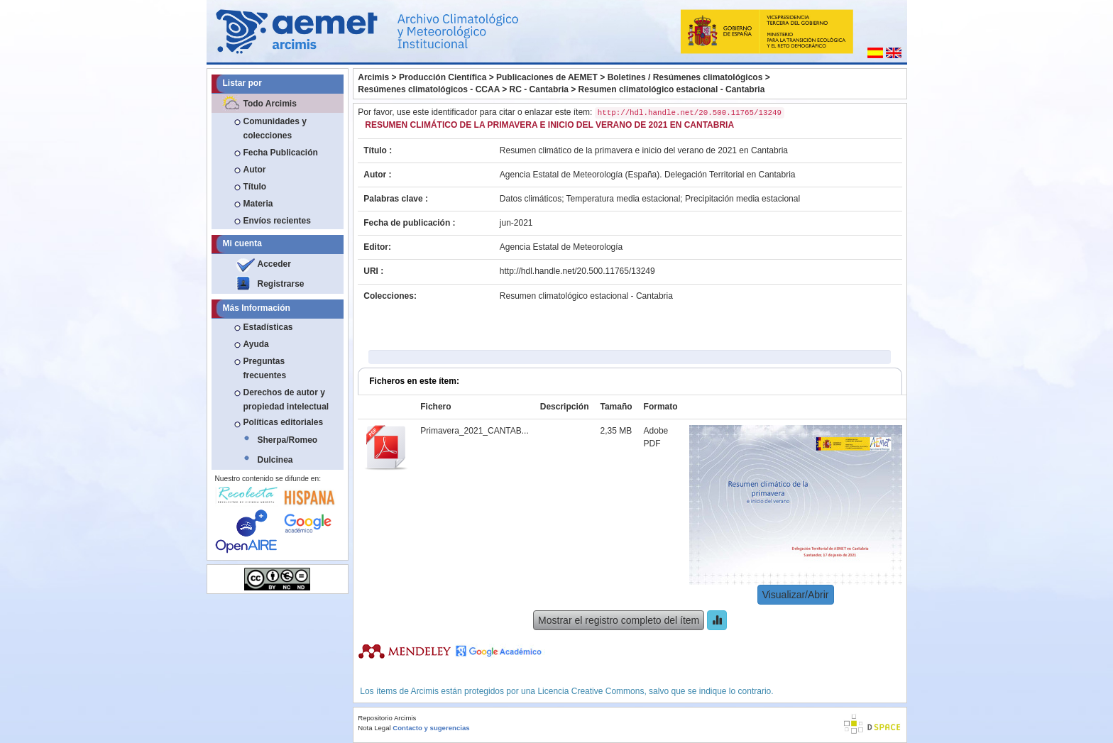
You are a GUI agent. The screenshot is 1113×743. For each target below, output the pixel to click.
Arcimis (373, 77)
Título (255, 187)
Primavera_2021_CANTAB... (474, 431)
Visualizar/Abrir (795, 594)
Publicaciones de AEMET (547, 77)
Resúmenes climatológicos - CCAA (429, 89)
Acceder (274, 264)
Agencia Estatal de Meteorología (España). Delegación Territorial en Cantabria (648, 175)
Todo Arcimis (270, 104)
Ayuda (256, 344)
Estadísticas (268, 327)
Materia (258, 204)
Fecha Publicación (280, 153)
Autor (254, 170)
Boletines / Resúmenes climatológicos (685, 77)
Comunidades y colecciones (275, 128)
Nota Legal (374, 728)
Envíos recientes (277, 221)
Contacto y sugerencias (431, 728)
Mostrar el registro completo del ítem (618, 620)
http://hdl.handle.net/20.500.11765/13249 (577, 271)
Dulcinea (275, 460)
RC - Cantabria (539, 89)
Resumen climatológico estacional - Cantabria (672, 89)
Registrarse (281, 284)
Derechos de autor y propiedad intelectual (286, 399)
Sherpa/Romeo (288, 440)
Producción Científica (442, 77)
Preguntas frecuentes (265, 368)
